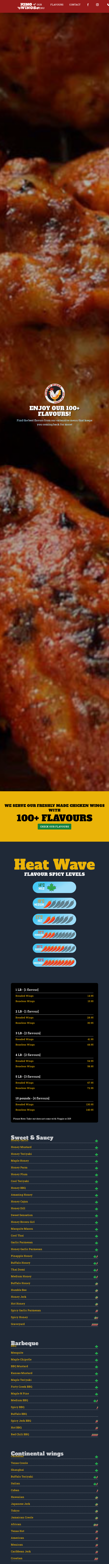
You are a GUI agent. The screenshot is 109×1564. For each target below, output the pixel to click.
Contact (75, 4)
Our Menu (41, 6)
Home (27, 4)
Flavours (56, 4)
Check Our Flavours (54, 826)
